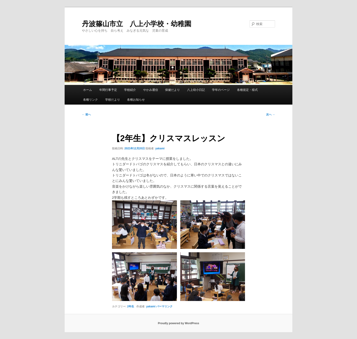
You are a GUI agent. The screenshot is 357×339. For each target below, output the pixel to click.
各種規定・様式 (247, 90)
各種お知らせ (136, 99)
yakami (160, 148)
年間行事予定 (108, 90)
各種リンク (90, 99)
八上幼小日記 (196, 90)
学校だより (112, 99)
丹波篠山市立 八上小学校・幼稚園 (136, 24)
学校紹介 (130, 90)
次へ (270, 114)
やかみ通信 (150, 90)
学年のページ (221, 90)
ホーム (87, 90)
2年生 (130, 306)
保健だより (172, 90)
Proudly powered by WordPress (178, 323)
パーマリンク (164, 306)
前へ (86, 114)
